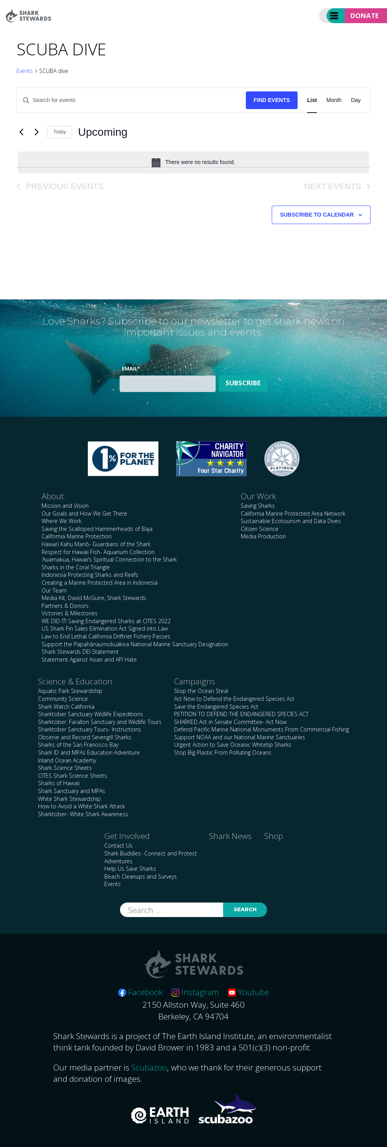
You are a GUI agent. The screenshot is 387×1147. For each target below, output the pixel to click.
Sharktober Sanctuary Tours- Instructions (89, 729)
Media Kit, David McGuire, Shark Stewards (94, 598)
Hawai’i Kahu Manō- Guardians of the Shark (96, 544)
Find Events (272, 100)
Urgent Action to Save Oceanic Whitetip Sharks (232, 744)
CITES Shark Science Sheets (72, 775)
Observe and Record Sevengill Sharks (84, 737)
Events (24, 71)
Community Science (63, 698)
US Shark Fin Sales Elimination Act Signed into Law (105, 628)
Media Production (263, 536)
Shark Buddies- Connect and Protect (150, 853)
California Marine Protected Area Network (293, 513)
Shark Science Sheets (65, 767)
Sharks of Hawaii (59, 783)
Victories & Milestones (70, 613)
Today (59, 132)
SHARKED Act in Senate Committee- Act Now (230, 722)
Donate (365, 15)
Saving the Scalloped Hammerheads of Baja (97, 528)
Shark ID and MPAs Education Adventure (89, 752)
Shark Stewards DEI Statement (80, 651)
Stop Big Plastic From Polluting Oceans (222, 752)
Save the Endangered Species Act (216, 706)
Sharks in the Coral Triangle (76, 567)
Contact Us (118, 845)
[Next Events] (36, 132)
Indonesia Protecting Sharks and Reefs (90, 574)
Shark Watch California (66, 706)
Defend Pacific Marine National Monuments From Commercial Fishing (261, 729)
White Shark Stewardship (69, 798)
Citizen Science (259, 528)
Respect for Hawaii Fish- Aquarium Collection (98, 552)
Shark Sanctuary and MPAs (71, 791)
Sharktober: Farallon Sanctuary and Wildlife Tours (100, 722)
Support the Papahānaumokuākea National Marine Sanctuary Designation (135, 644)
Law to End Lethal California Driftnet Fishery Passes (106, 636)
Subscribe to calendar (317, 215)
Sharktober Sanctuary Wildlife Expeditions (90, 714)
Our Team (54, 590)
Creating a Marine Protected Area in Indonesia (100, 582)
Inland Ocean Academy (67, 760)
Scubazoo (149, 1067)
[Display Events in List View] (312, 100)
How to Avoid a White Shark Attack (81, 806)
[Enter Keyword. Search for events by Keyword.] (131, 100)
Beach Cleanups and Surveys (140, 876)
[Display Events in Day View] (356, 100)
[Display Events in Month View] (334, 100)
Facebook (140, 992)
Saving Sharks (258, 505)
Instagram (195, 992)
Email (131, 368)
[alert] (193, 162)
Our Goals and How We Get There (84, 513)
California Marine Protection (77, 536)
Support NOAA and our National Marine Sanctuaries (239, 737)
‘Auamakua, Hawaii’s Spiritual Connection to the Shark (109, 559)
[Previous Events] (21, 132)
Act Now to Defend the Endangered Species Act (234, 698)
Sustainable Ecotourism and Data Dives (291, 521)
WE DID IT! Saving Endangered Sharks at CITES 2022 (106, 621)
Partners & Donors (65, 605)
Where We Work (62, 521)
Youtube (248, 992)
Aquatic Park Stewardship (70, 691)
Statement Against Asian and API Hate (89, 659)
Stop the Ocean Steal (201, 691)
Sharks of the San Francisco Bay (78, 744)
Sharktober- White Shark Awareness (83, 814)
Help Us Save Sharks (130, 868)
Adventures (118, 861)
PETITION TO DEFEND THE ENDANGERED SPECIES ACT (241, 714)
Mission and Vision (65, 505)
